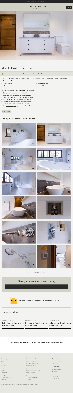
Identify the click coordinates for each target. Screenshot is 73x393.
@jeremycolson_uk (24, 342)
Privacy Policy (4, 379)
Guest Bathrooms (30, 368)
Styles (2, 370)
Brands (2, 368)
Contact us (55, 363)
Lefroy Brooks (7, 83)
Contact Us (36, 286)
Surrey (38, 79)
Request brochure (56, 361)
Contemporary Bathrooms (32, 363)
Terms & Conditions (6, 377)
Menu (69, 7)
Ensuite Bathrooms (31, 365)
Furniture (3, 367)
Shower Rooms (30, 375)
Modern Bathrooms (31, 372)
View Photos (6, 111)
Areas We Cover (5, 375)
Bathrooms (3, 365)
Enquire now (30, 1)
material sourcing (13, 93)
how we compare (11, 106)
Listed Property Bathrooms (33, 370)
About (2, 363)
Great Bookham (31, 79)
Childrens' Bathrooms (31, 361)
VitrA (4, 86)
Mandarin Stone (43, 83)
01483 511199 (42, 1)
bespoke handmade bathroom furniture (32, 74)
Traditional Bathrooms (31, 377)
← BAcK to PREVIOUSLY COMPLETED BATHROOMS (16, 64)
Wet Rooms (29, 379)
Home (2, 361)
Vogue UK (41, 86)
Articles (3, 374)
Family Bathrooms (30, 367)
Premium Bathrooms (31, 374)
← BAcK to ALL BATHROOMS (36, 272)
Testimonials (4, 372)
